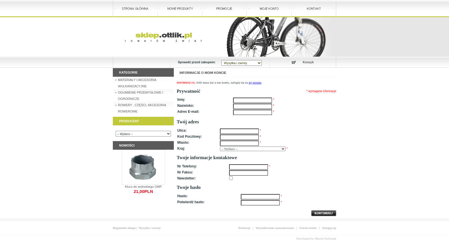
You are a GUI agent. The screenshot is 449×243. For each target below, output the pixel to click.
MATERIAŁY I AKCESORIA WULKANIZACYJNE (137, 83)
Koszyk (308, 62)
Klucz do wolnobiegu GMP (143, 186)
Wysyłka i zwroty (150, 228)
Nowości (127, 145)
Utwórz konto (308, 228)
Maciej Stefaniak (325, 238)
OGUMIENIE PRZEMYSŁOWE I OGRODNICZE (140, 95)
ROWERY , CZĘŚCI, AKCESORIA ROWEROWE (142, 108)
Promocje (245, 228)
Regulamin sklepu (124, 228)
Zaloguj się (329, 228)
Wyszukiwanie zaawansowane (275, 228)
